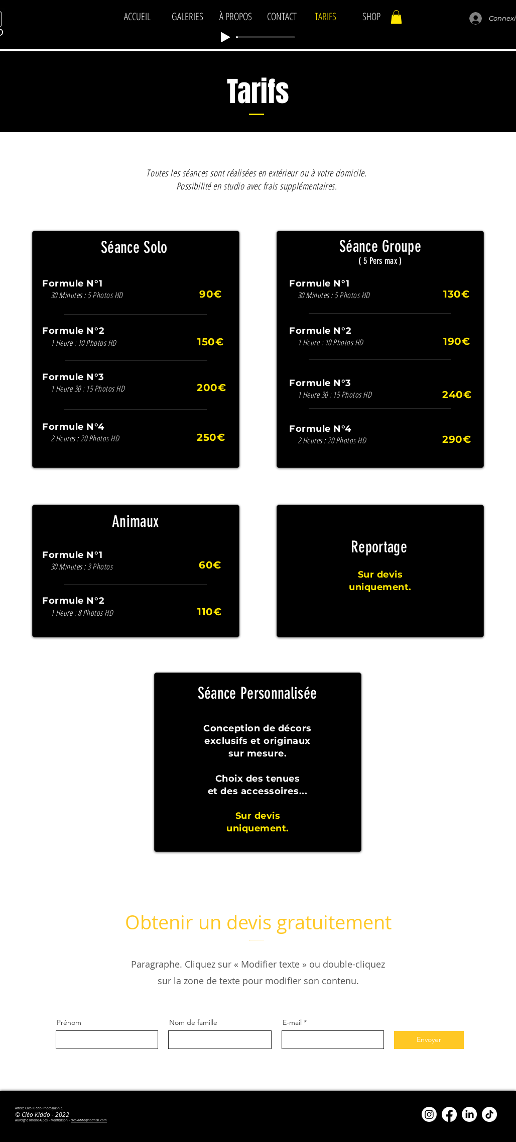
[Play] (225, 37)
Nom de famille (193, 1022)
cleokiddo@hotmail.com (89, 1120)
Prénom (69, 1022)
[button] (396, 17)
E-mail (292, 1022)
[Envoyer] (429, 1040)
